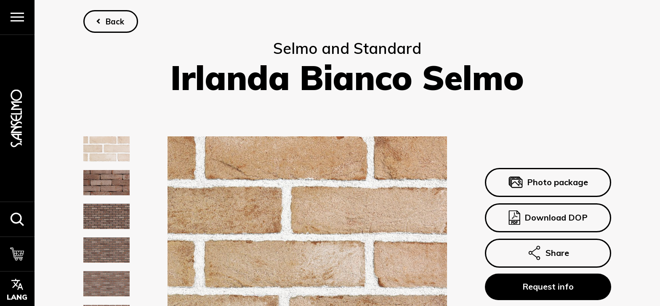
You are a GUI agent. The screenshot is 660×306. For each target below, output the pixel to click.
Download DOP (548, 217)
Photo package (548, 183)
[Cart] (17, 254)
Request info (548, 286)
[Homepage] (17, 118)
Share (548, 253)
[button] (17, 219)
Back (115, 21)
